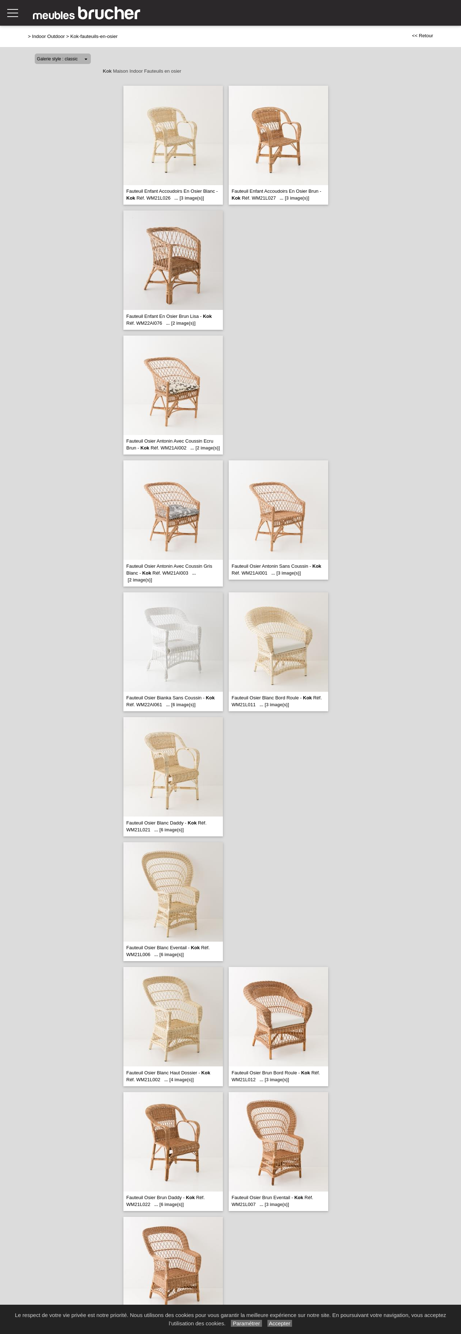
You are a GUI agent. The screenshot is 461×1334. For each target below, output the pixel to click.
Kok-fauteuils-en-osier (94, 36)
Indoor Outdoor (48, 36)
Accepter (280, 1323)
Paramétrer (246, 1323)
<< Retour (422, 35)
